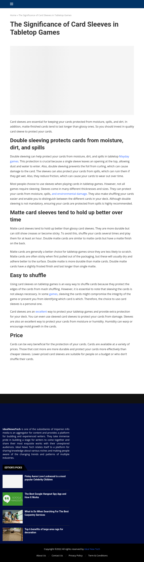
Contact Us (57, 555)
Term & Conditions (98, 555)
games (53, 294)
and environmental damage (69, 194)
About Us (41, 555)
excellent (41, 311)
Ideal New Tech (92, 549)
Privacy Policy (75, 555)
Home (13, 15)
